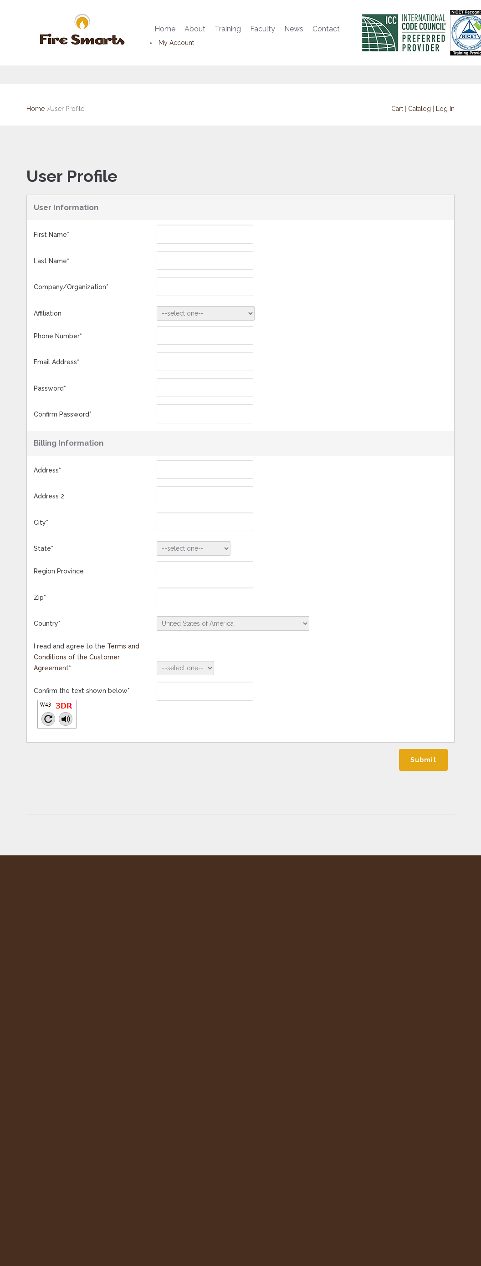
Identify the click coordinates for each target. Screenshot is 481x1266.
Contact (326, 29)
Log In (445, 108)
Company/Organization (71, 287)
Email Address (56, 362)
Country (47, 623)
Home (164, 29)
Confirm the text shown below (82, 711)
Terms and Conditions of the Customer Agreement (86, 657)
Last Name (51, 261)
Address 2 (49, 496)
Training (228, 29)
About (194, 29)
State (43, 548)
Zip (40, 597)
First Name (51, 234)
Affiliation (47, 313)
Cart (397, 108)
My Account (176, 42)
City (41, 522)
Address (47, 470)
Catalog (419, 108)
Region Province (59, 571)
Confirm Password (63, 414)
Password (50, 388)
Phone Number (58, 336)
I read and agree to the (86, 657)
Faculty (262, 29)
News (293, 29)
